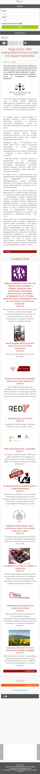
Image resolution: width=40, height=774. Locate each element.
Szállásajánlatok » (31, 685)
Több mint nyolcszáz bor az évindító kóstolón (20, 608)
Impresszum (10, 766)
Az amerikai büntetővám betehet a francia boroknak (20, 488)
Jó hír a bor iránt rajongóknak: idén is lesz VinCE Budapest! (20, 381)
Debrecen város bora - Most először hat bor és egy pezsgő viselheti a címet (20, 530)
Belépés (20, 6)
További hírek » (30, 671)
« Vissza (7, 252)
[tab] (20, 6)
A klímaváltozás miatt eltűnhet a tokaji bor (20, 568)
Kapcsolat (20, 765)
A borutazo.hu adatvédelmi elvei (20, 768)
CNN (30, 661)
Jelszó (4, 17)
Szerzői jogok (29, 766)
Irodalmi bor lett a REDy (20, 419)
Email (4, 11)
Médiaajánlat (19, 766)
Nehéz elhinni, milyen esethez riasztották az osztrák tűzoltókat (20, 347)
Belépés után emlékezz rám (11, 24)
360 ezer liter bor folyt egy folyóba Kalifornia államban (20, 650)
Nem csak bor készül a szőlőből (20, 450)
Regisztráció (20, 33)
